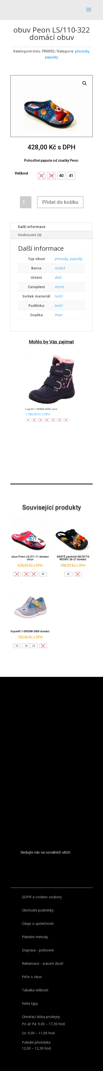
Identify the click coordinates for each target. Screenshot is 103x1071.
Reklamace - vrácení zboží (42, 963)
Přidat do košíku (60, 202)
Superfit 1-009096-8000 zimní (41, 409)
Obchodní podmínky (38, 910)
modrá (60, 268)
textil (59, 296)
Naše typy (30, 1003)
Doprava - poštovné (38, 950)
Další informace (31, 226)
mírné (59, 286)
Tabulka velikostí (35, 990)
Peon (58, 315)
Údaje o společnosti (38, 923)
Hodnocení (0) (29, 234)
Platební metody (35, 936)
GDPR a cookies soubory (42, 897)
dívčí (58, 277)
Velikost (21, 173)
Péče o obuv (32, 976)
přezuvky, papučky (68, 258)
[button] (61, 175)
